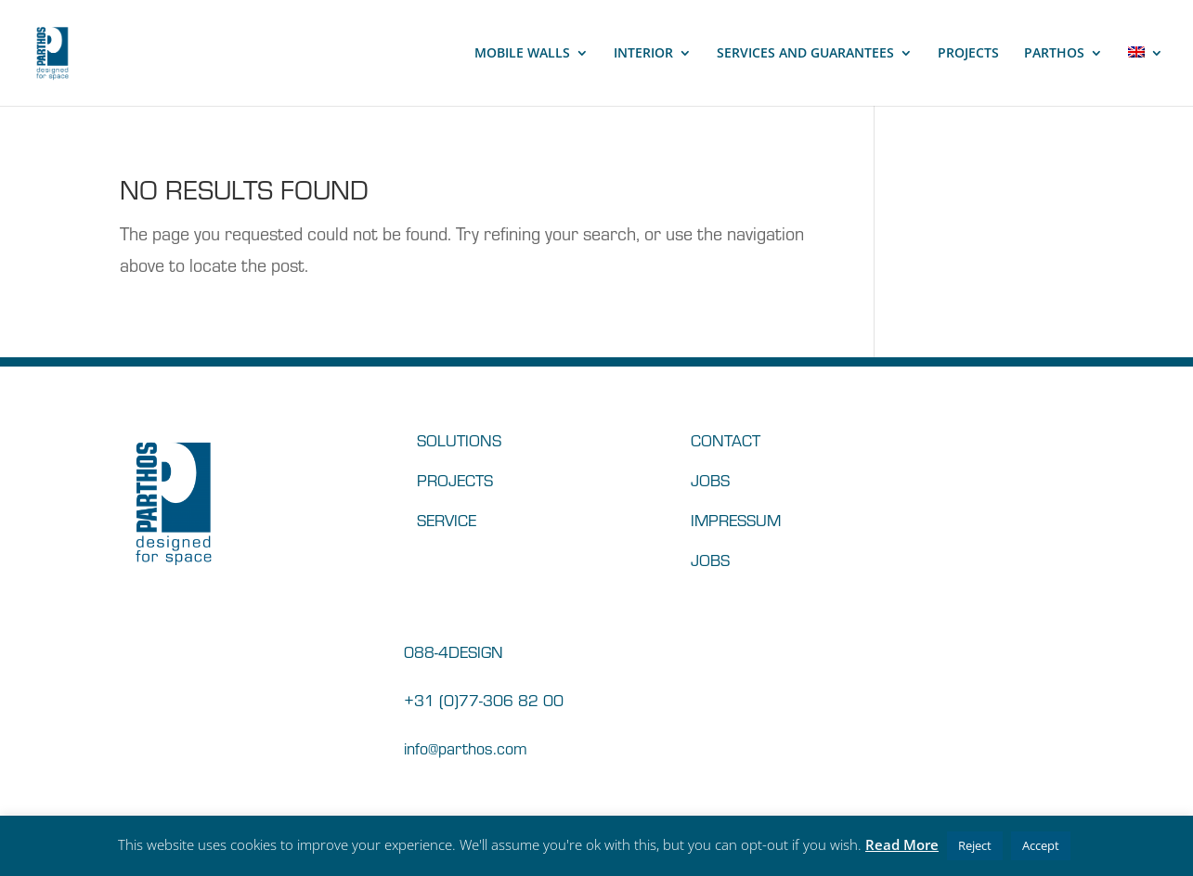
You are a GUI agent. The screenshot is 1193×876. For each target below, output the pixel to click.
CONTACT (725, 439)
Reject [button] (975, 845)
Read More (902, 844)
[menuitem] (1145, 76)
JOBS (710, 479)
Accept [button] (1040, 845)
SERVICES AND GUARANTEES (805, 53)
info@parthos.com (465, 747)
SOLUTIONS (459, 439)
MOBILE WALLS (522, 53)
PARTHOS (1054, 53)
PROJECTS (968, 53)
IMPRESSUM (736, 519)
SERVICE (446, 519)
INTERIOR (643, 53)
